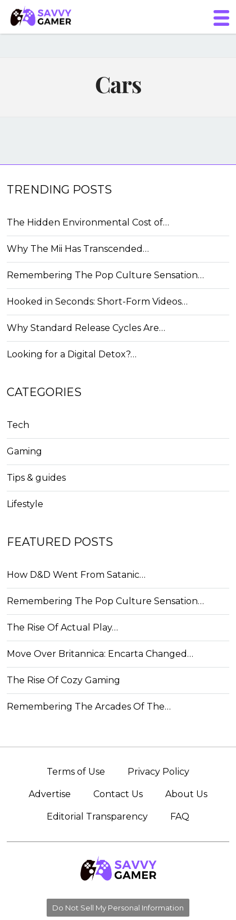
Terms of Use (76, 771)
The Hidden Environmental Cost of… (88, 222)
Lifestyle (25, 504)
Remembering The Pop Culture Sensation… (105, 275)
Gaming (24, 451)
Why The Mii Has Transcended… (78, 248)
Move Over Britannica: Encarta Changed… (100, 653)
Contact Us (118, 794)
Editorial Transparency (97, 816)
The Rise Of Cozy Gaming (63, 680)
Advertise (50, 794)
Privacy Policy (158, 771)
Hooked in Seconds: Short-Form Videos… (97, 301)
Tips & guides (36, 477)
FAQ (179, 816)
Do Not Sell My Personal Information (118, 907)
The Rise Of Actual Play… (62, 627)
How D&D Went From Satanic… (76, 574)
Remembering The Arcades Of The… (89, 706)
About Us (186, 794)
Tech (18, 425)
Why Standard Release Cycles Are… (86, 328)
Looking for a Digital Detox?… (72, 354)
